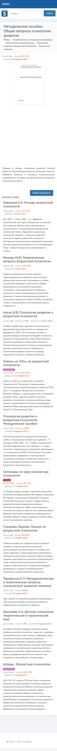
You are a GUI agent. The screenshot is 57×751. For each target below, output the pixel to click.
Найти (49, 13)
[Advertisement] (28, 134)
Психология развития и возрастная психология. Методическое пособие (20, 420)
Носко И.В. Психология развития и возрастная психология (28, 314)
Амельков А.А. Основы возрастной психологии (28, 204)
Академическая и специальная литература (32, 39)
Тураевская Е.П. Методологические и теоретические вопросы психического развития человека (28, 582)
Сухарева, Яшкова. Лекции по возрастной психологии (24, 528)
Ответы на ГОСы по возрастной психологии (26, 363)
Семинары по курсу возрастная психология (25, 473)
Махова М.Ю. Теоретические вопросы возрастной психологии (27, 259)
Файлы (5, 4)
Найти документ (42, 193)
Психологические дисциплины (20, 42)
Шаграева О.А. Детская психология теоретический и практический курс (28, 615)
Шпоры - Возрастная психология (26, 664)
